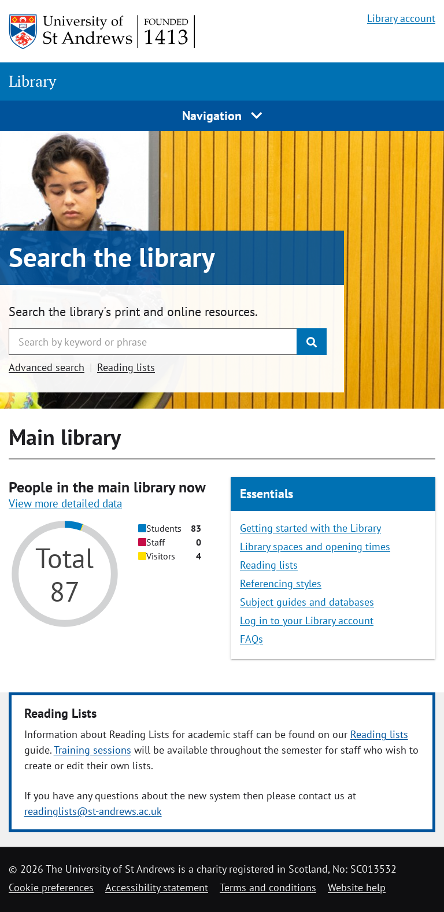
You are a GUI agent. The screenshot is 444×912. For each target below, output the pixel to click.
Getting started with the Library (310, 528)
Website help (357, 887)
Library (32, 81)
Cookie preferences (51, 887)
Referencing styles (280, 583)
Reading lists (126, 367)
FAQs (251, 639)
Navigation (222, 115)
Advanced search (46, 367)
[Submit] (312, 341)
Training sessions (92, 750)
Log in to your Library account (306, 620)
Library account (401, 18)
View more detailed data (65, 503)
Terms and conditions (268, 887)
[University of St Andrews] (103, 31)
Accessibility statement (156, 887)
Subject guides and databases (307, 602)
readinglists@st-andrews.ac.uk (93, 811)
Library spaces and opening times (315, 546)
